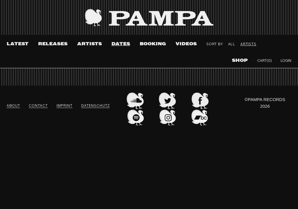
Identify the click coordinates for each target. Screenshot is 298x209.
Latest (18, 44)
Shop (240, 60)
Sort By (214, 44)
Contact (38, 106)
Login (286, 61)
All (231, 44)
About (13, 106)
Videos (186, 44)
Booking (153, 44)
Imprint (64, 106)
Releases (53, 44)
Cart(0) (264, 61)
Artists (89, 44)
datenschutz (95, 106)
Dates (120, 44)
